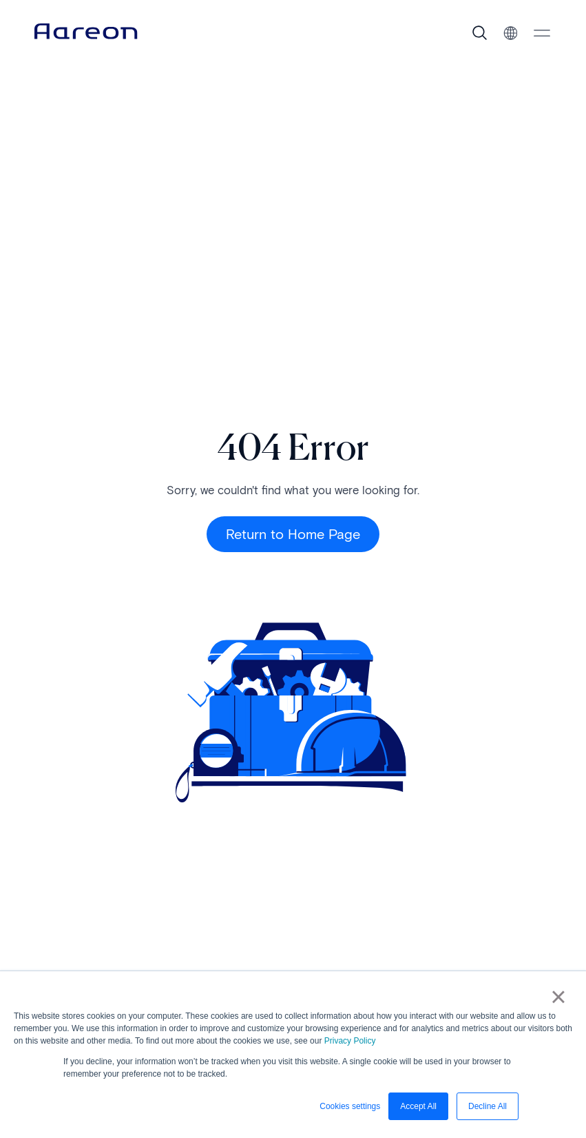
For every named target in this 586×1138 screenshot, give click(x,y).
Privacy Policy (350, 1041)
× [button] (558, 996)
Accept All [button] (418, 1106)
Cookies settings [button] (350, 1106)
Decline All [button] (487, 1106)
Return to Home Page (293, 534)
